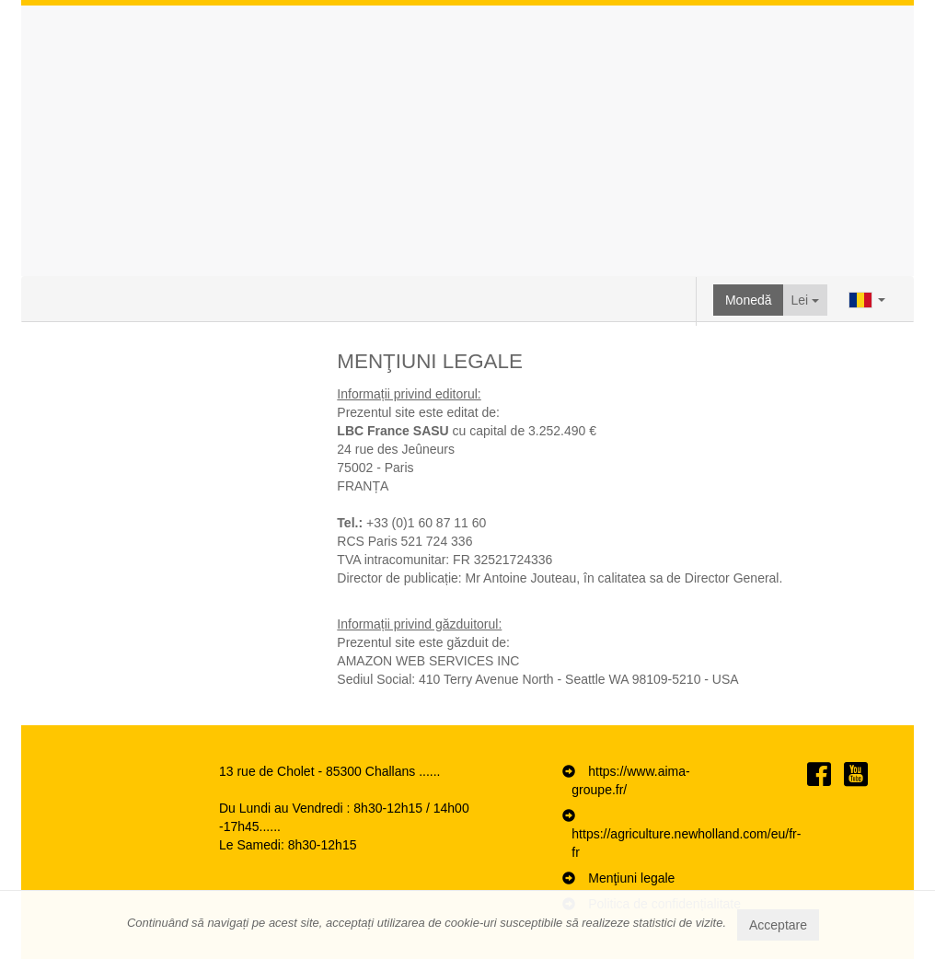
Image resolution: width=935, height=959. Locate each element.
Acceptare (778, 925)
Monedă (748, 300)
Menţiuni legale (631, 878)
